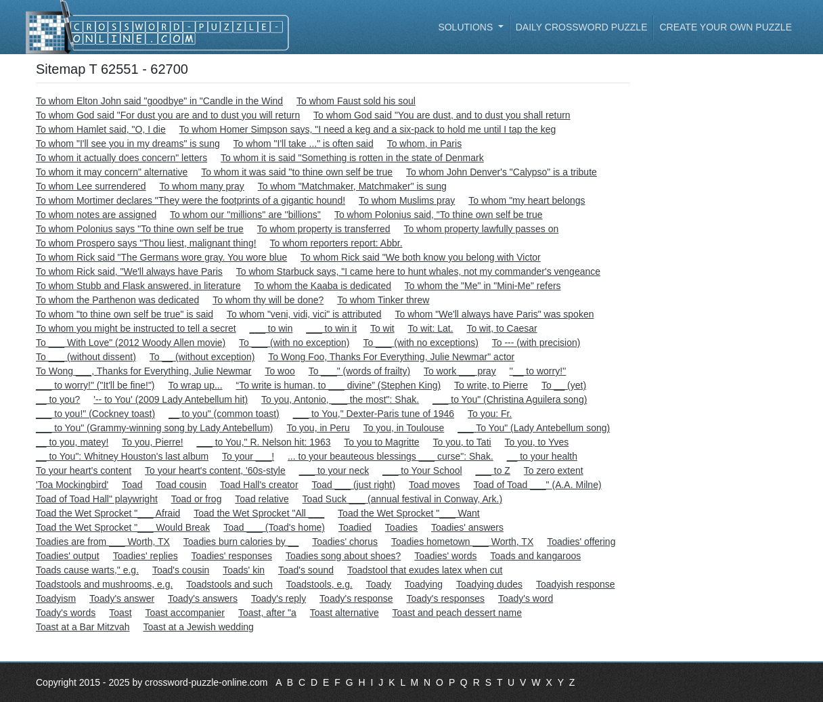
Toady (378, 584)
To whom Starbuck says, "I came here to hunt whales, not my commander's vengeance (418, 271)
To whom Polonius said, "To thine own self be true (438, 214)
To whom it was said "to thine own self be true (297, 172)
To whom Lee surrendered (91, 186)
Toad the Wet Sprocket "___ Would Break (123, 527)
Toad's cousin (180, 570)
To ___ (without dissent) (86, 356)
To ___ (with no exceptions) (420, 342)
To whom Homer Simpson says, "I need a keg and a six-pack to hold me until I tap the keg (367, 129)
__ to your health (542, 456)
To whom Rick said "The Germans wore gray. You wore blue (161, 257)
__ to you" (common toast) (224, 413)
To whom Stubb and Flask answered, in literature (138, 285)
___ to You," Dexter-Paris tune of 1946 (373, 413)
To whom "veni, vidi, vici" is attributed (304, 314)
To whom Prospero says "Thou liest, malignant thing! (146, 243)
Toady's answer (121, 598)
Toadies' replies (145, 555)
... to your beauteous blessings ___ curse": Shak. (390, 456)
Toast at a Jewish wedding (198, 626)
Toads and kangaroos (535, 555)
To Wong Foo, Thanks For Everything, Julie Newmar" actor (391, 356)
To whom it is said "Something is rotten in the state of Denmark (352, 157)
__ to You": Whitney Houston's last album (122, 456)
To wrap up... (195, 385)
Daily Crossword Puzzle (582, 27)
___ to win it (331, 328)
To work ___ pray (460, 371)
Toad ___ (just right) (353, 484)
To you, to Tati (462, 442)
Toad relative (261, 498)
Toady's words (65, 612)
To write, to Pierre (491, 385)
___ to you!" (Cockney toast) (95, 413)
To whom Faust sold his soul (356, 100)
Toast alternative (344, 612)
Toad (132, 484)
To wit (382, 328)
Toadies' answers (467, 527)
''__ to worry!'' (538, 371)
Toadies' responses (232, 555)
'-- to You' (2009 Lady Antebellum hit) (170, 399)
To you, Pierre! (152, 442)
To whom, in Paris (424, 143)
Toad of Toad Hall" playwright (97, 498)
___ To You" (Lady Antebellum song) (534, 427)
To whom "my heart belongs (526, 200)
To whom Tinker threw (383, 299)
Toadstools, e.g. (319, 584)
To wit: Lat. (430, 328)
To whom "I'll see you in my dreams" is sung (128, 143)
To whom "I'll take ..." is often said (303, 143)
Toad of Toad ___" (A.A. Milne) (537, 484)
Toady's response (356, 598)
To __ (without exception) (202, 356)
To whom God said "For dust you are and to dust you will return (168, 115)
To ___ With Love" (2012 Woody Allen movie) (130, 342)
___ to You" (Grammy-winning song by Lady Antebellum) (154, 427)
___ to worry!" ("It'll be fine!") (95, 385)
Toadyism (56, 598)
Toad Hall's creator (259, 484)
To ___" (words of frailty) (359, 371)
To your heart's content (83, 470)
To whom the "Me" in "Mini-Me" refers (483, 285)
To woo (279, 371)
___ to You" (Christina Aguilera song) (509, 399)
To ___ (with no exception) (294, 342)
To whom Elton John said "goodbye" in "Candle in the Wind (159, 100)
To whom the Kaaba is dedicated (322, 285)
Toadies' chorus (345, 541)
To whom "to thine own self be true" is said (124, 314)
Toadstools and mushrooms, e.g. (104, 584)
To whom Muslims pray (407, 200)
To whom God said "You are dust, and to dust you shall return (442, 115)
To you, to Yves (537, 442)
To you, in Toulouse (404, 427)
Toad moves (434, 484)
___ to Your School (422, 470)
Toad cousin (181, 484)
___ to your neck (334, 470)
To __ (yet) (563, 385)
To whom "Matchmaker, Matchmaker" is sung (352, 186)
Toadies (401, 527)
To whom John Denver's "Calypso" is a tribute (501, 172)
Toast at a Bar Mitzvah (83, 626)
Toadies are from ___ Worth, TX (103, 541)
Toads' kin (244, 570)
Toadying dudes (489, 584)
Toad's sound (306, 570)
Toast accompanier (185, 612)
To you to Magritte (381, 442)
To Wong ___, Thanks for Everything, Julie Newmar (144, 371)
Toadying (424, 584)
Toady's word (525, 598)
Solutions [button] (466, 27)
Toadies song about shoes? (343, 555)
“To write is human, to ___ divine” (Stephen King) (338, 385)
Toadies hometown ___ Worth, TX (462, 541)
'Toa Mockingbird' (72, 484)
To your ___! (248, 456)
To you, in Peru (317, 427)
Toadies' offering (581, 541)
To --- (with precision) (536, 342)
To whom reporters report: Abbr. (335, 243)
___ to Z (493, 470)
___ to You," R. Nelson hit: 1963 (263, 442)
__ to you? (58, 399)
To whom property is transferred (324, 228)
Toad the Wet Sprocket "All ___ (259, 513)
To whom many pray (202, 186)
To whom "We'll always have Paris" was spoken (494, 314)
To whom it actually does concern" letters (121, 157)
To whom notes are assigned (96, 214)
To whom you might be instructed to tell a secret (136, 328)
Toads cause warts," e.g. (87, 570)
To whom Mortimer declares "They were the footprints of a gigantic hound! (190, 200)
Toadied (355, 527)
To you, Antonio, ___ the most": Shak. (340, 399)
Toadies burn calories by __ (240, 541)
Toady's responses (446, 598)
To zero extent (553, 470)
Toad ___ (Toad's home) (274, 527)
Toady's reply (278, 598)
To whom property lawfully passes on (481, 228)
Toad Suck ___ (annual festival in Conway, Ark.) (402, 498)
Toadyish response (575, 584)
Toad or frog (196, 498)
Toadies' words (445, 555)
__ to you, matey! (72, 442)
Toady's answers (203, 598)
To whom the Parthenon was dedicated (117, 299)
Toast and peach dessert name (457, 612)
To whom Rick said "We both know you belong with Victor (421, 257)
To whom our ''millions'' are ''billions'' (245, 214)
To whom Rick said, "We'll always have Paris (129, 271)
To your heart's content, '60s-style (215, 470)
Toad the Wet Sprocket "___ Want (409, 513)
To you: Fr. (490, 413)
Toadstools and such (229, 584)
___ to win (271, 328)
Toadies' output (67, 555)
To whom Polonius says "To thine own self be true (140, 228)
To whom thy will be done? (268, 299)
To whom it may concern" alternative (111, 172)
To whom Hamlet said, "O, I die (101, 129)
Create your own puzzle (725, 27)
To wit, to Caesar (501, 328)
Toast (120, 612)
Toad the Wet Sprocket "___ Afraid (108, 513)
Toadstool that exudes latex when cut (425, 570)
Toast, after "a (267, 612)
